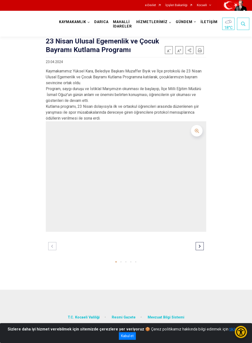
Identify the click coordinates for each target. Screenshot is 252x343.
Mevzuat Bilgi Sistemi (166, 317)
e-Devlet (150, 5)
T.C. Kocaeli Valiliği (84, 317)
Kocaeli (202, 5)
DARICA (101, 22)
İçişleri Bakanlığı (176, 5)
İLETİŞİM (209, 22)
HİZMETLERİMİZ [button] (152, 22)
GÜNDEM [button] (184, 22)
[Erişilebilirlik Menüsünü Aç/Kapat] (241, 332)
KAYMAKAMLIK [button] (72, 22)
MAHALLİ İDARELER (122, 24)
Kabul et (127, 336)
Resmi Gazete (124, 317)
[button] (189, 50)
